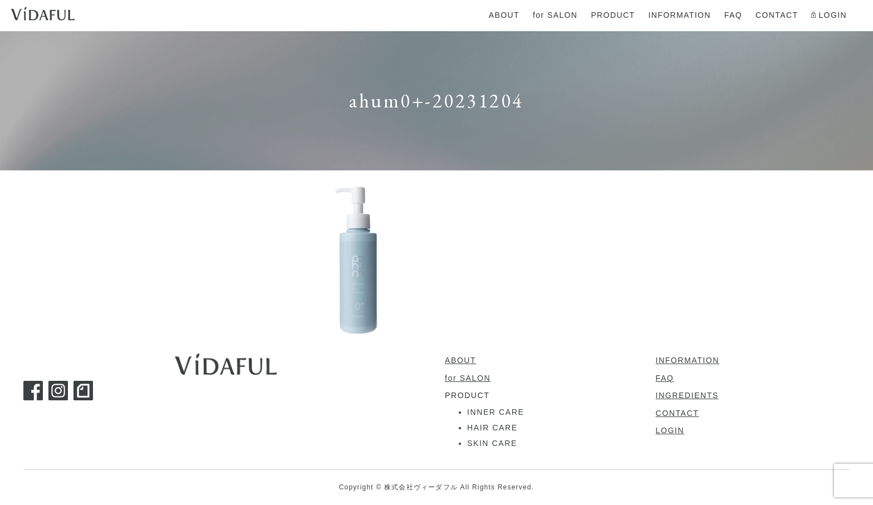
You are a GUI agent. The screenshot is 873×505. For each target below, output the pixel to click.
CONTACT (677, 413)
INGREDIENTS (687, 395)
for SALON (468, 378)
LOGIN (670, 430)
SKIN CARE (492, 443)
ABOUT (460, 360)
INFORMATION (688, 360)
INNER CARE (495, 412)
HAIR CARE (492, 427)
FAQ (665, 378)
